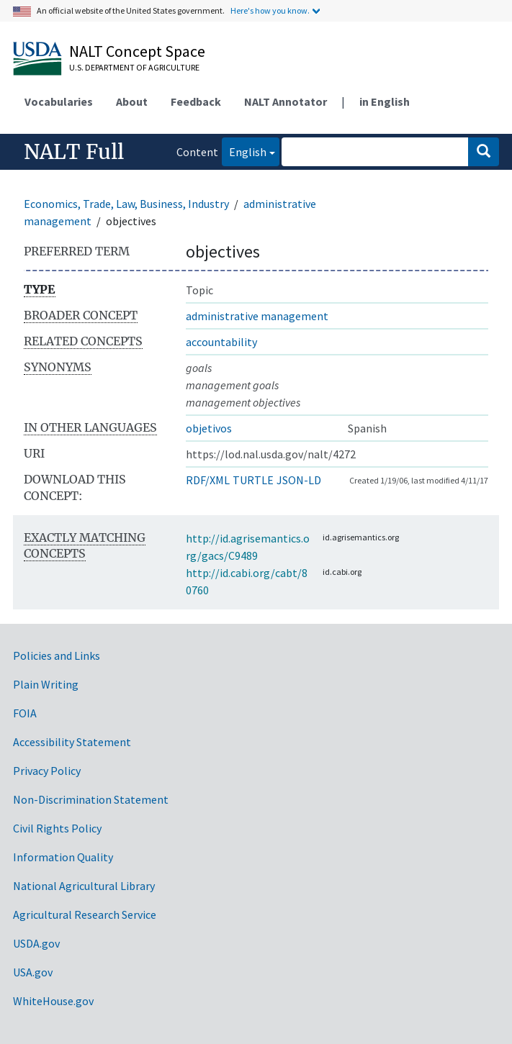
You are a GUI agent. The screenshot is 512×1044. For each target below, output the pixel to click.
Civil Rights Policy (57, 828)
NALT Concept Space (137, 51)
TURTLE (253, 480)
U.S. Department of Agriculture (134, 67)
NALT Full (74, 152)
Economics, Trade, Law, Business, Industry (126, 203)
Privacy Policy (47, 770)
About (132, 101)
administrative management (257, 316)
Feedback (196, 101)
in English (384, 101)
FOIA (25, 713)
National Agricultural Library (84, 886)
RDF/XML (208, 480)
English (244, 150)
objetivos (209, 428)
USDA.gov (36, 943)
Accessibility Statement (72, 742)
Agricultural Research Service (84, 914)
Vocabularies (58, 101)
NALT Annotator (285, 101)
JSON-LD (299, 480)
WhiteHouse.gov (53, 1001)
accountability (221, 342)
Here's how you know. (270, 10)
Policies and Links (56, 655)
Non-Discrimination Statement (91, 799)
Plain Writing (45, 684)
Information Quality (63, 857)
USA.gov (33, 972)
